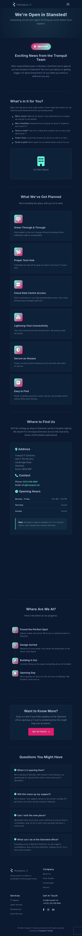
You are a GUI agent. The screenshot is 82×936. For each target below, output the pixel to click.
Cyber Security (16, 905)
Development (15, 909)
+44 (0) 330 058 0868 (52, 903)
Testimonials (48, 883)
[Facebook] (44, 910)
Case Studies (48, 878)
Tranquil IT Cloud (46, 931)
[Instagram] (48, 910)
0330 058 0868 (30, 482)
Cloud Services (16, 914)
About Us (47, 874)
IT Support (14, 900)
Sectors (46, 887)
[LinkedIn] (53, 910)
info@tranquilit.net (30, 485)
